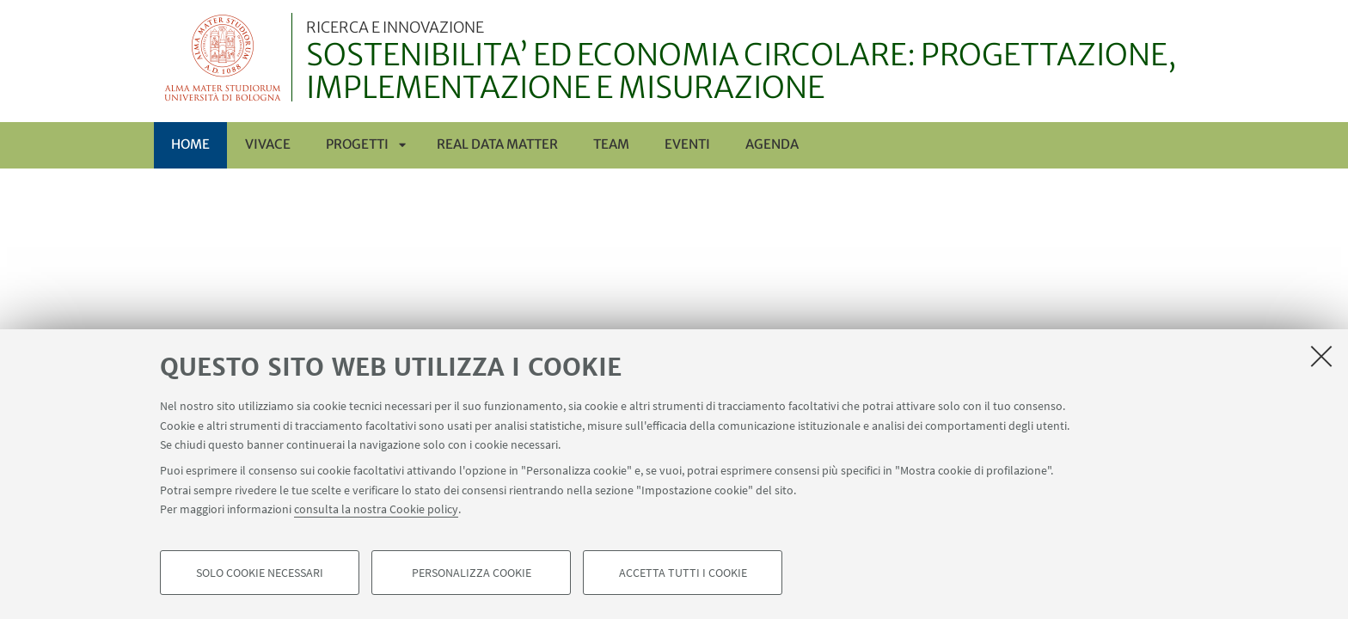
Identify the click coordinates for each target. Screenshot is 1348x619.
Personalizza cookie (471, 572)
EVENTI (687, 144)
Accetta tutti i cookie (683, 572)
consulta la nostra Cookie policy (376, 509)
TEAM (611, 144)
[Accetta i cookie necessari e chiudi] (1321, 356)
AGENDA (772, 144)
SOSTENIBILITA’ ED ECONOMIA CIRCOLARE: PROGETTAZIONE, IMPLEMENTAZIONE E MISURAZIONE (750, 62)
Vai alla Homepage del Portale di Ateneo (223, 57)
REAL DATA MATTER (497, 144)
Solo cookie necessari (259, 572)
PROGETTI (357, 144)
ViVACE (268, 144)
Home (190, 144)
